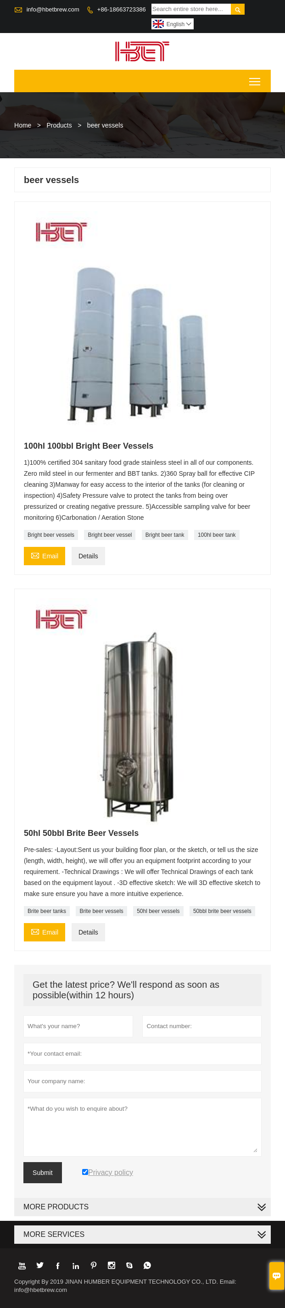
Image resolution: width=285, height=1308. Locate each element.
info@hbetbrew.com (53, 9)
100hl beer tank (217, 535)
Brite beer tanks (47, 911)
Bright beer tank (164, 535)
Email (44, 555)
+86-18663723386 (121, 9)
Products (59, 125)
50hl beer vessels (158, 911)
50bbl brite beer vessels (222, 911)
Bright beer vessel (110, 535)
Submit (43, 1172)
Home (22, 125)
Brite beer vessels (101, 911)
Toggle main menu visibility (255, 78)
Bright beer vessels (51, 535)
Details (88, 556)
